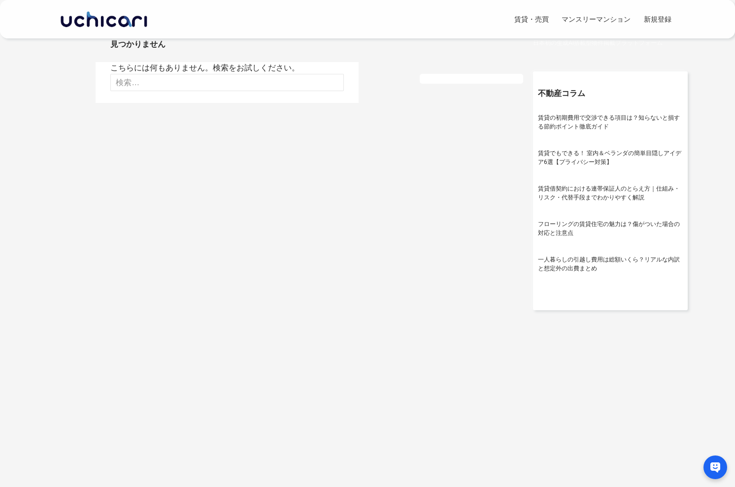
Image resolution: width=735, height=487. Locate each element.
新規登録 (657, 19)
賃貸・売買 (531, 19)
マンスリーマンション (596, 19)
